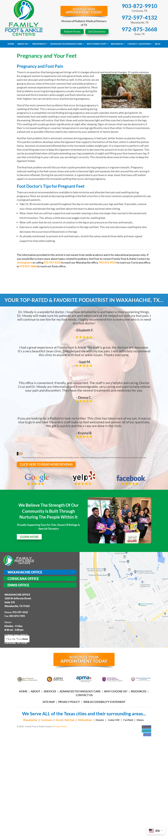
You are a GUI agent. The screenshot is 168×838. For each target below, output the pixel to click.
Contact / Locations (138, 44)
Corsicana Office (23, 579)
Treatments (39, 44)
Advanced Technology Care (66, 44)
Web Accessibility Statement (104, 701)
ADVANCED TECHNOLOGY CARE (80, 691)
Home (11, 44)
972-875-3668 (139, 29)
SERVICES (50, 691)
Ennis (59, 720)
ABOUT (35, 691)
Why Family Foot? (96, 44)
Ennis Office (18, 585)
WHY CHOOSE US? (115, 691)
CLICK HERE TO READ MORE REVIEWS (46, 464)
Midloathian (85, 720)
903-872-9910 (139, 6)
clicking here (24, 262)
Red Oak (69, 720)
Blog (157, 44)
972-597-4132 (139, 17)
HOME (23, 691)
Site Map (49, 701)
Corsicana (46, 720)
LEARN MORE (29, 537)
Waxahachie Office (25, 572)
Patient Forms (72, 31)
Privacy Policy (69, 701)
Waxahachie (30, 720)
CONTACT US (84, 695)
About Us (22, 44)
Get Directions (97, 31)
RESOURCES (138, 691)
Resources (117, 44)
